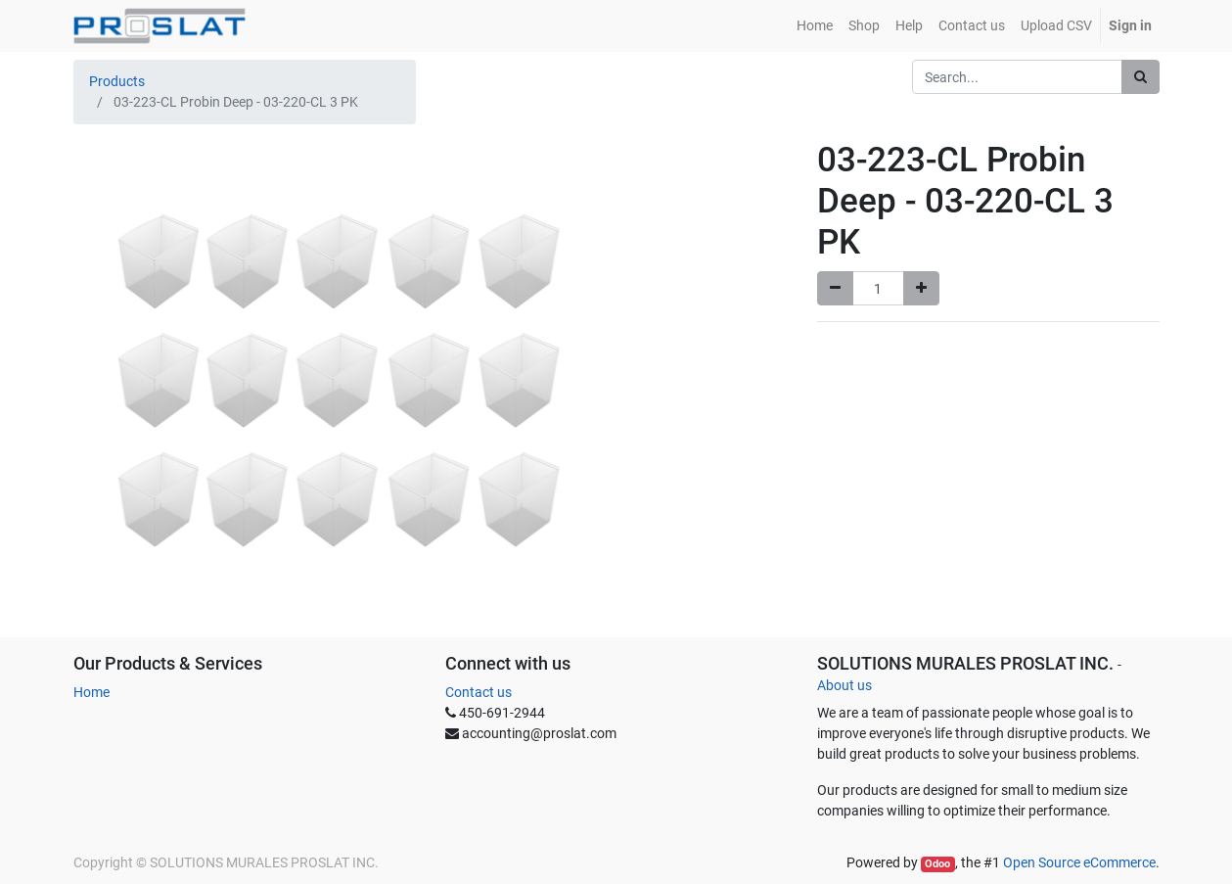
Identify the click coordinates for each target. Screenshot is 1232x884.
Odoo (937, 864)
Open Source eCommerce (1079, 862)
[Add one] (921, 288)
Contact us (478, 692)
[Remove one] (835, 288)
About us (844, 685)
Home (91, 692)
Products (117, 81)
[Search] (1140, 77)
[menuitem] (815, 26)
